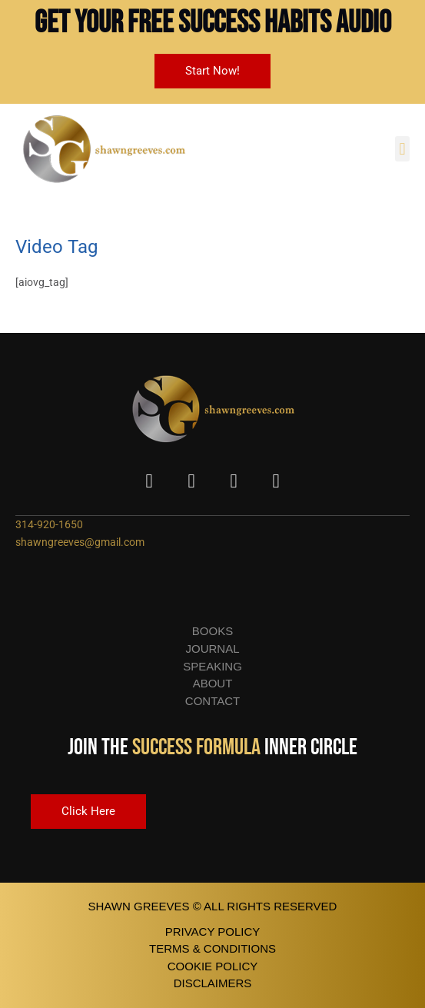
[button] (402, 148)
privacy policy (213, 931)
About (213, 683)
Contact (212, 700)
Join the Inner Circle (212, 747)
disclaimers (213, 983)
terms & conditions (212, 948)
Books (212, 630)
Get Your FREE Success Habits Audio (213, 23)
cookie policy (213, 966)
